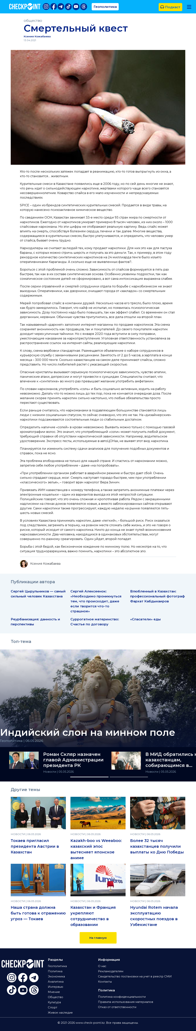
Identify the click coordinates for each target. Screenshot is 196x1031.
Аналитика (56, 981)
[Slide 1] (89, 777)
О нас (102, 966)
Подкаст (170, 7)
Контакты (105, 981)
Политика (55, 971)
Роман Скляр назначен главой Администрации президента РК (73, 760)
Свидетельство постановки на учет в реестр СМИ (135, 976)
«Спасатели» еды (145, 619)
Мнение (54, 992)
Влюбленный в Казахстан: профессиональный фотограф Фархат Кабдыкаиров (157, 596)
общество (33, 20)
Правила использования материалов (125, 1002)
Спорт (52, 1007)
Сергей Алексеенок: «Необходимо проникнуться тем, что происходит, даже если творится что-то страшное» (95, 601)
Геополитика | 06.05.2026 (21, 741)
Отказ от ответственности (117, 1007)
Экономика (56, 976)
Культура (54, 1002)
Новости (50, 771)
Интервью (55, 987)
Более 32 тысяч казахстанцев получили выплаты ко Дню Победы (157, 846)
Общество (55, 997)
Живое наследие (60, 1012)
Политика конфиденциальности (122, 996)
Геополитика (105, 7)
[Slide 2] (129, 777)
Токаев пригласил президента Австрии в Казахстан (35, 846)
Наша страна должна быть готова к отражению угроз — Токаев (38, 913)
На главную (98, 938)
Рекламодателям (110, 971)
